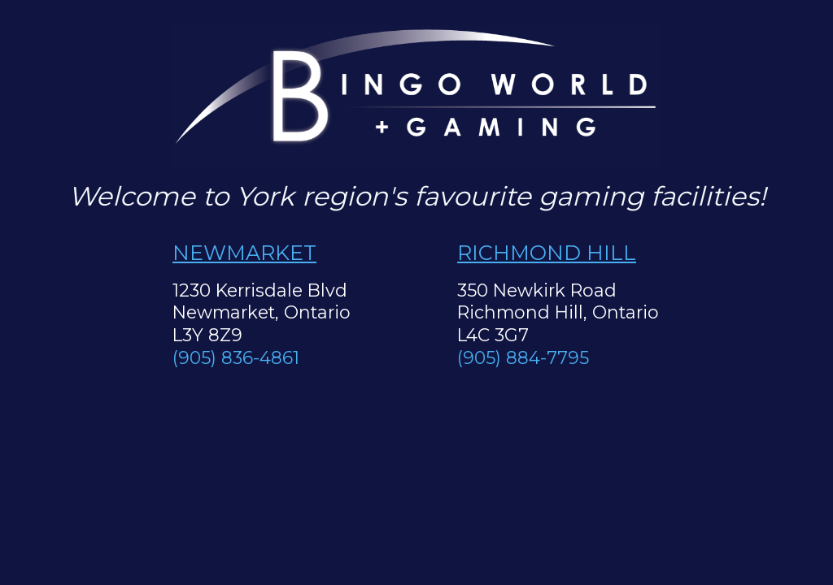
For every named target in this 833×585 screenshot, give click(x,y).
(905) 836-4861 (235, 357)
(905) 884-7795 (523, 357)
